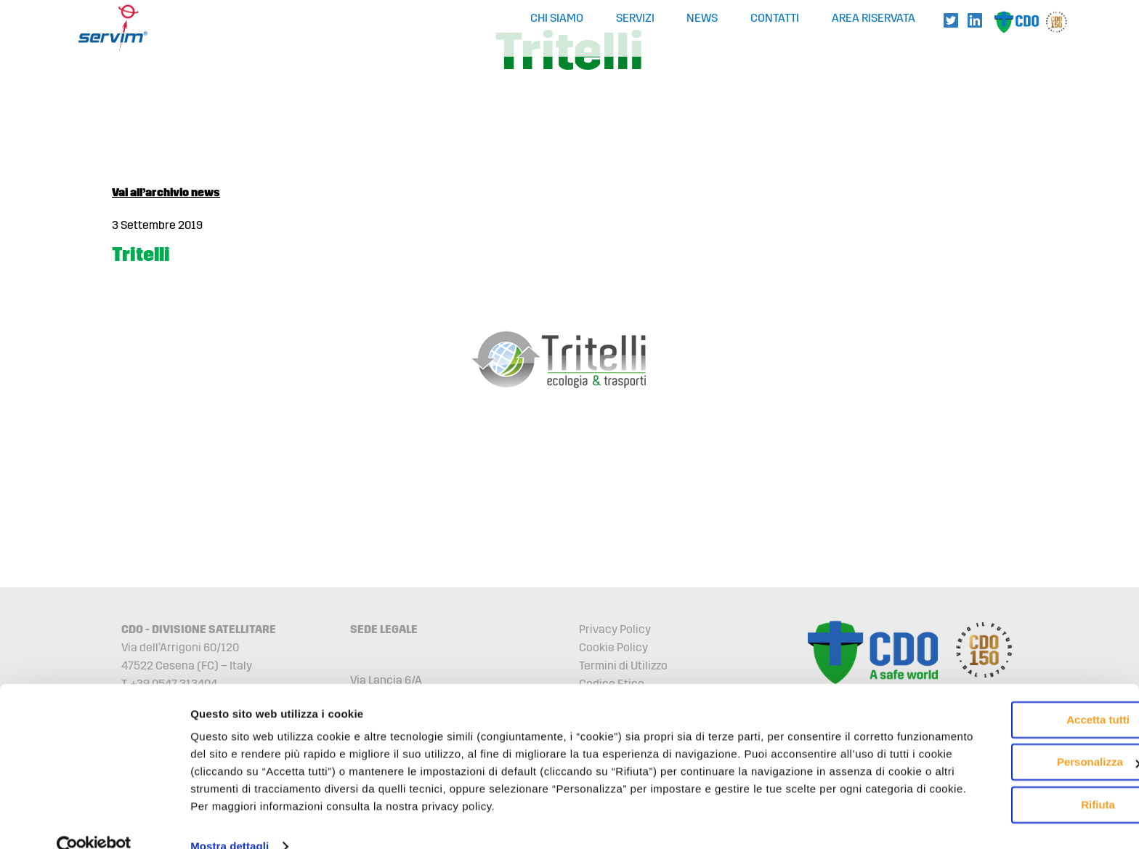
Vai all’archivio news (166, 192)
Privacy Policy (615, 629)
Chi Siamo (556, 18)
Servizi (635, 18)
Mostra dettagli (229, 820)
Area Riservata (873, 18)
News (702, 18)
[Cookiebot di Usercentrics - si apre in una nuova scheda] (94, 821)
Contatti (774, 18)
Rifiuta (1018, 761)
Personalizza (1018, 718)
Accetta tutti (1018, 676)
